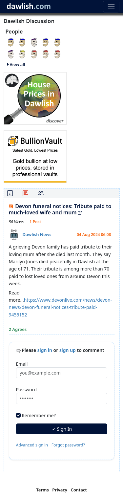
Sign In (61, 429)
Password (26, 389)
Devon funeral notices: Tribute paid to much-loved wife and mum (60, 209)
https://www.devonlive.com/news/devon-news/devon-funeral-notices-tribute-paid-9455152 (60, 307)
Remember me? (39, 415)
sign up (67, 350)
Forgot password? (68, 445)
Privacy (59, 490)
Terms (42, 490)
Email (22, 364)
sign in (44, 350)
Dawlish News (37, 234)
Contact (79, 490)
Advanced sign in (32, 445)
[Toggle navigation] (111, 6)
